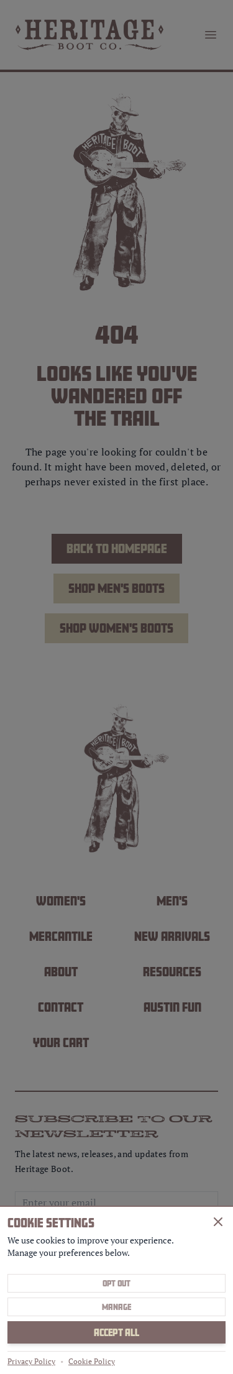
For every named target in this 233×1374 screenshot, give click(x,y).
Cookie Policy (91, 1361)
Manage (116, 1307)
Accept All (116, 1332)
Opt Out (116, 1283)
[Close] (218, 1221)
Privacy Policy (31, 1361)
